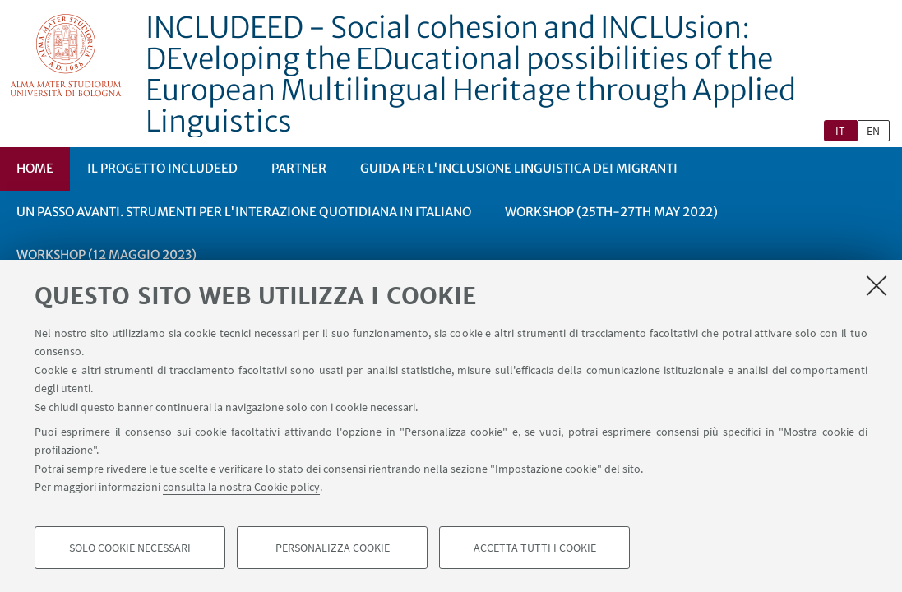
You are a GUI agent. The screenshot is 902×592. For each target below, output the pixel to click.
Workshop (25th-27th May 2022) (611, 212)
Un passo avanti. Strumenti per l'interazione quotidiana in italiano (243, 212)
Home (34, 168)
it (840, 130)
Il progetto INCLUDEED (162, 168)
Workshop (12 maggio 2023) (106, 254)
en (873, 130)
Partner (298, 168)
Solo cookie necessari (130, 547)
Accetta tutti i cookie (535, 547)
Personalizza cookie (332, 547)
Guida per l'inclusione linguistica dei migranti (519, 168)
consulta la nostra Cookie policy (241, 486)
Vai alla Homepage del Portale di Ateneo (66, 54)
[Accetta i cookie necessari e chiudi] (876, 285)
